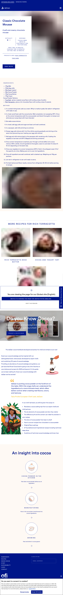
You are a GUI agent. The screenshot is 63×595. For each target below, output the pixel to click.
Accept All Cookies (37, 592)
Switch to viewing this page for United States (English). (31, 298)
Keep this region (31, 303)
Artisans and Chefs (7, 2)
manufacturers (21, 2)
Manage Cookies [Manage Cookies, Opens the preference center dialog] (24, 592)
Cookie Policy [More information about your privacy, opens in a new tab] (32, 588)
